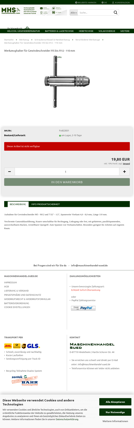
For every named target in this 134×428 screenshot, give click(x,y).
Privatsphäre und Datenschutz (22, 297)
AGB (6, 288)
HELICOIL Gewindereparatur (23, 30)
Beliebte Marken (85, 2)
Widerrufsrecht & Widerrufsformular (27, 301)
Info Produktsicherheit (45, 206)
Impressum (10, 284)
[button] (104, 2)
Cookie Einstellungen (17, 309)
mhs (59, 59)
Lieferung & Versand (16, 293)
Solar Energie (107, 30)
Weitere (124, 30)
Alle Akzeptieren (115, 401)
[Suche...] (73, 12)
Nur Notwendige (115, 412)
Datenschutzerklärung (67, 419)
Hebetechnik (86, 30)
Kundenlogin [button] (121, 2)
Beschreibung (18, 206)
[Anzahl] (67, 174)
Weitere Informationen (115, 421)
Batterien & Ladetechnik (59, 30)
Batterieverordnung (16, 305)
